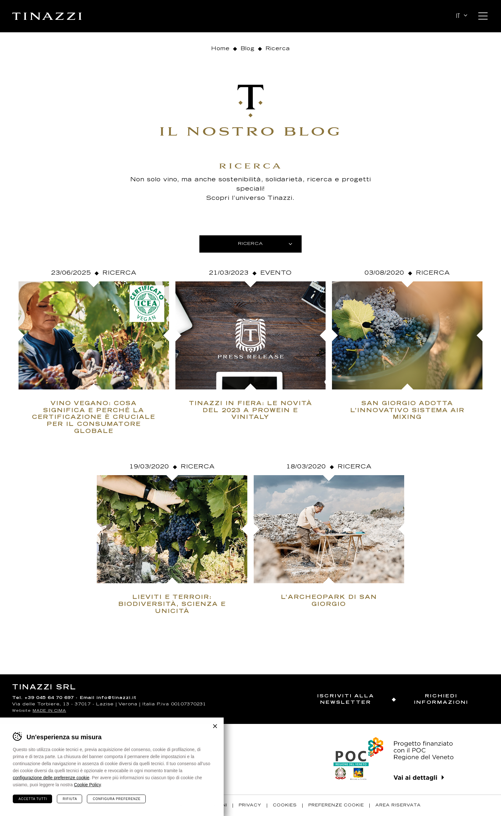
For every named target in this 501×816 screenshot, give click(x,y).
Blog (248, 48)
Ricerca (119, 273)
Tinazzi (46, 16)
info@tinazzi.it (116, 698)
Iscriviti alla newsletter (345, 699)
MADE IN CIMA (49, 711)
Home (220, 48)
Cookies (285, 805)
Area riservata (398, 805)
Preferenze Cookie (336, 805)
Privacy (250, 805)
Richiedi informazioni (441, 699)
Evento (276, 273)
